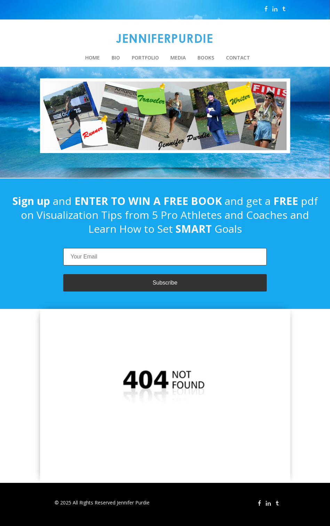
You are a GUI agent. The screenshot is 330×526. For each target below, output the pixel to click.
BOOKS (206, 57)
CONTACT (238, 57)
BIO (116, 57)
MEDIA (178, 57)
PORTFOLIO (145, 57)
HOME (92, 57)
